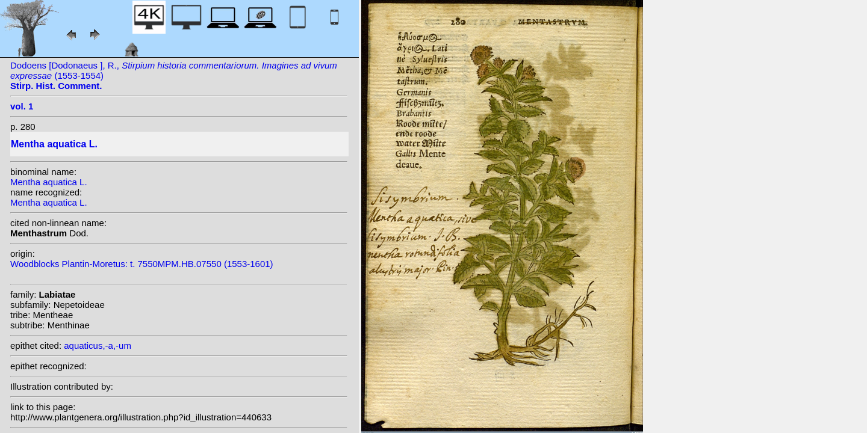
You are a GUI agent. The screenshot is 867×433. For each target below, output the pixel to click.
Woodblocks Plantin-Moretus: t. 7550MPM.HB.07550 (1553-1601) (141, 264)
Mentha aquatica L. (48, 182)
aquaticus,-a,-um (97, 345)
